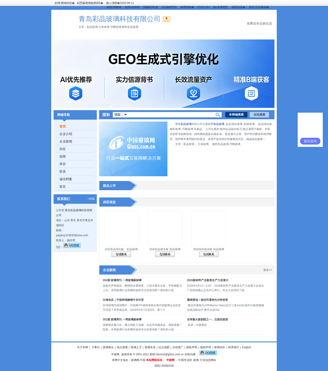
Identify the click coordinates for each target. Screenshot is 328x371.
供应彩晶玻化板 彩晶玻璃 (164, 249)
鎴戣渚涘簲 (132, 7)
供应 (62, 149)
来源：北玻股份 (197, 325)
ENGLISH (204, 7)
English (246, 347)
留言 (62, 186)
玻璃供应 (219, 347)
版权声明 (205, 347)
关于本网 (82, 347)
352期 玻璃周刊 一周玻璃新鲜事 (122, 280)
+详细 (91, 198)
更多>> (267, 270)
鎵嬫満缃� (187, 7)
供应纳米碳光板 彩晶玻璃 (208, 249)
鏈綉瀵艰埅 (220, 7)
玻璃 (196, 360)
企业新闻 (65, 141)
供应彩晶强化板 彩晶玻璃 (121, 249)
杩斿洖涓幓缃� (259, 7)
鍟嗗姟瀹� (238, 7)
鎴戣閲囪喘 (114, 7)
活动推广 (177, 347)
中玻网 (115, 354)
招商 (62, 156)
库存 (62, 164)
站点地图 (164, 347)
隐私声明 (191, 347)
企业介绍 (65, 134)
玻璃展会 (108, 347)
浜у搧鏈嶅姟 (169, 7)
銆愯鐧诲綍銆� (65, 3)
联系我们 (233, 347)
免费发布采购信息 (259, 23)
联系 (62, 171)
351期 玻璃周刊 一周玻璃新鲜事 (122, 319)
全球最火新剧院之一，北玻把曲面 (207, 319)
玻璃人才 (136, 347)
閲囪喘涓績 (150, 7)
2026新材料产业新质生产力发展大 (208, 280)
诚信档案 (65, 179)
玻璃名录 (150, 347)
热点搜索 (122, 347)
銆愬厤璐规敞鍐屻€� (90, 3)
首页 (62, 126)
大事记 (95, 347)
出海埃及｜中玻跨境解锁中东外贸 (123, 299)
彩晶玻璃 (186, 124)
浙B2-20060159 (164, 365)
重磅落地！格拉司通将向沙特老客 (207, 299)
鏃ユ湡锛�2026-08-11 (120, 3)
